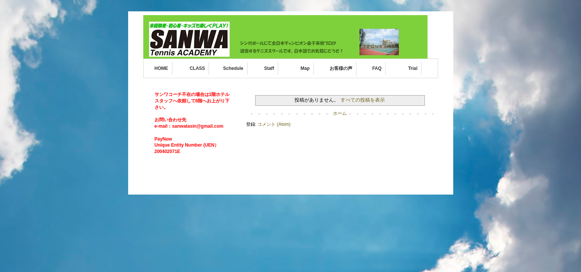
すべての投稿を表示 (363, 100)
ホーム (340, 113)
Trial (413, 68)
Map (305, 68)
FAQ (377, 68)
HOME (161, 68)
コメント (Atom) (273, 124)
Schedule (233, 68)
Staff (269, 68)
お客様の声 (341, 68)
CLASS (197, 68)
